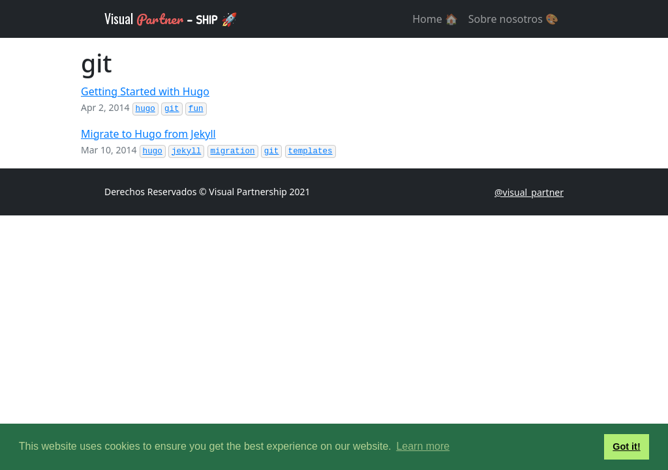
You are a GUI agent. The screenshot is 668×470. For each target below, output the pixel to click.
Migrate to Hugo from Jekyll (148, 134)
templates (310, 151)
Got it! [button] (626, 446)
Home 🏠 (435, 19)
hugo (145, 109)
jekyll (186, 151)
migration (233, 151)
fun (196, 109)
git (171, 109)
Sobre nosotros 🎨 (513, 19)
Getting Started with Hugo (145, 91)
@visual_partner (529, 192)
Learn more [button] (422, 446)
